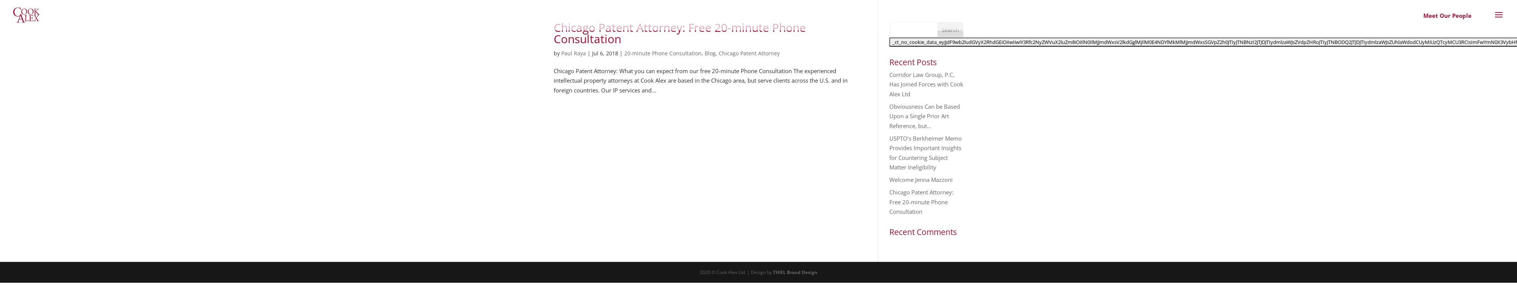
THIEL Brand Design (795, 272)
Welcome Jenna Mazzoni (921, 179)
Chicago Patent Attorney (749, 53)
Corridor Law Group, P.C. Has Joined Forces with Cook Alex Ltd (926, 84)
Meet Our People (1447, 15)
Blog (710, 53)
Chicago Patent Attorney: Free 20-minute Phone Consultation (680, 33)
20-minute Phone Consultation (663, 53)
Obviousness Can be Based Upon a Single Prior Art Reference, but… (924, 116)
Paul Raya (573, 53)
